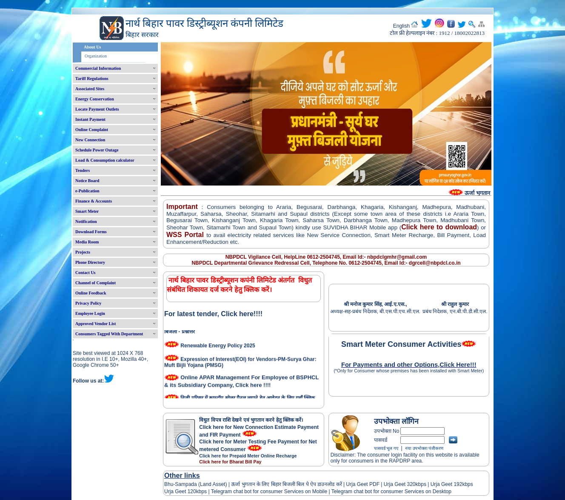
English (401, 26)
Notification (86, 221)
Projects (82, 252)
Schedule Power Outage (96, 150)
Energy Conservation (94, 99)
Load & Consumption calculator (104, 160)
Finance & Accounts (93, 201)
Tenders (82, 170)
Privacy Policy (88, 303)
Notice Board (87, 180)
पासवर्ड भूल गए (386, 448)
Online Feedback (90, 293)
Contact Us (85, 272)
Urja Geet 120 (180, 491)
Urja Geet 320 (400, 484)
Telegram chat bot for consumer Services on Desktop (391, 491)
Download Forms (91, 231)
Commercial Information (98, 68)
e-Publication (87, 191)
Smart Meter (87, 211)
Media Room (87, 242)
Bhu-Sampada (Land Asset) (195, 484)
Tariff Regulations (91, 78)
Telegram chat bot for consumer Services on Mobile (269, 491)
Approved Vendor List (95, 323)
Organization (96, 56)
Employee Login (90, 313)
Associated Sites (89, 88)
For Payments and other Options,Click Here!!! (409, 364)
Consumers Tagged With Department (109, 333)
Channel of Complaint (95, 282)
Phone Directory (90, 262)
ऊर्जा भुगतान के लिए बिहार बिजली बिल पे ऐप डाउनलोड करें (286, 484)
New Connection (90, 139)
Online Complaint (91, 129)
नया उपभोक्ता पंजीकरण (424, 448)
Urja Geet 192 (445, 484)
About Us (92, 47)
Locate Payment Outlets (97, 109)
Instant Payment (90, 119)
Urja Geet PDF (363, 484)
